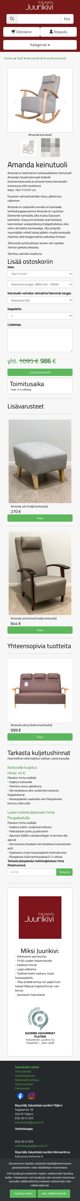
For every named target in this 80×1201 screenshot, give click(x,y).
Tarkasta (64, 872)
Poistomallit (22, 1088)
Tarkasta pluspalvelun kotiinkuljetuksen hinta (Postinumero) (35, 863)
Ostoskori (22, 32)
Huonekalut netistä (27, 1067)
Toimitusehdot (24, 1084)
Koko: (10, 267)
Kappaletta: (14, 309)
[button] (12, 98)
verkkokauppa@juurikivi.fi (31, 1145)
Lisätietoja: (14, 325)
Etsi (67, 19)
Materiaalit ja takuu (27, 1080)
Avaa (40, 518)
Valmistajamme (25, 1075)
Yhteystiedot (23, 1071)
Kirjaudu (58, 32)
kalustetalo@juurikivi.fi (29, 1122)
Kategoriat (40, 45)
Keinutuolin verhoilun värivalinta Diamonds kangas (39, 293)
